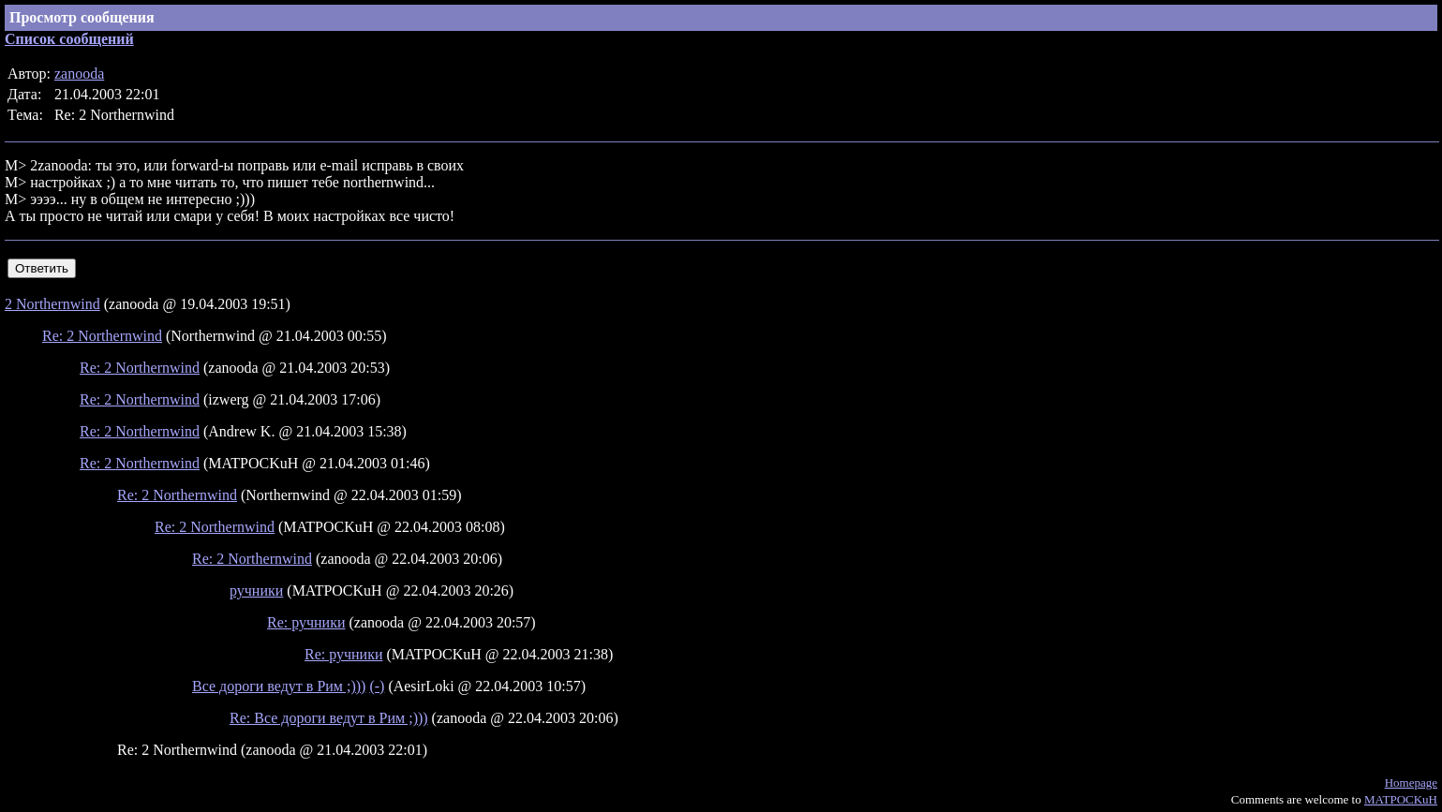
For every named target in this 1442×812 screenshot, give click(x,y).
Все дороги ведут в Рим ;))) (278, 686)
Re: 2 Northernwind (102, 336)
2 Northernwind (52, 304)
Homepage (1411, 782)
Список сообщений (69, 39)
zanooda (79, 73)
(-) (376, 686)
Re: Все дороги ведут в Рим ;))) (329, 718)
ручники (256, 590)
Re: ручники (306, 622)
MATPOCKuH (1400, 799)
